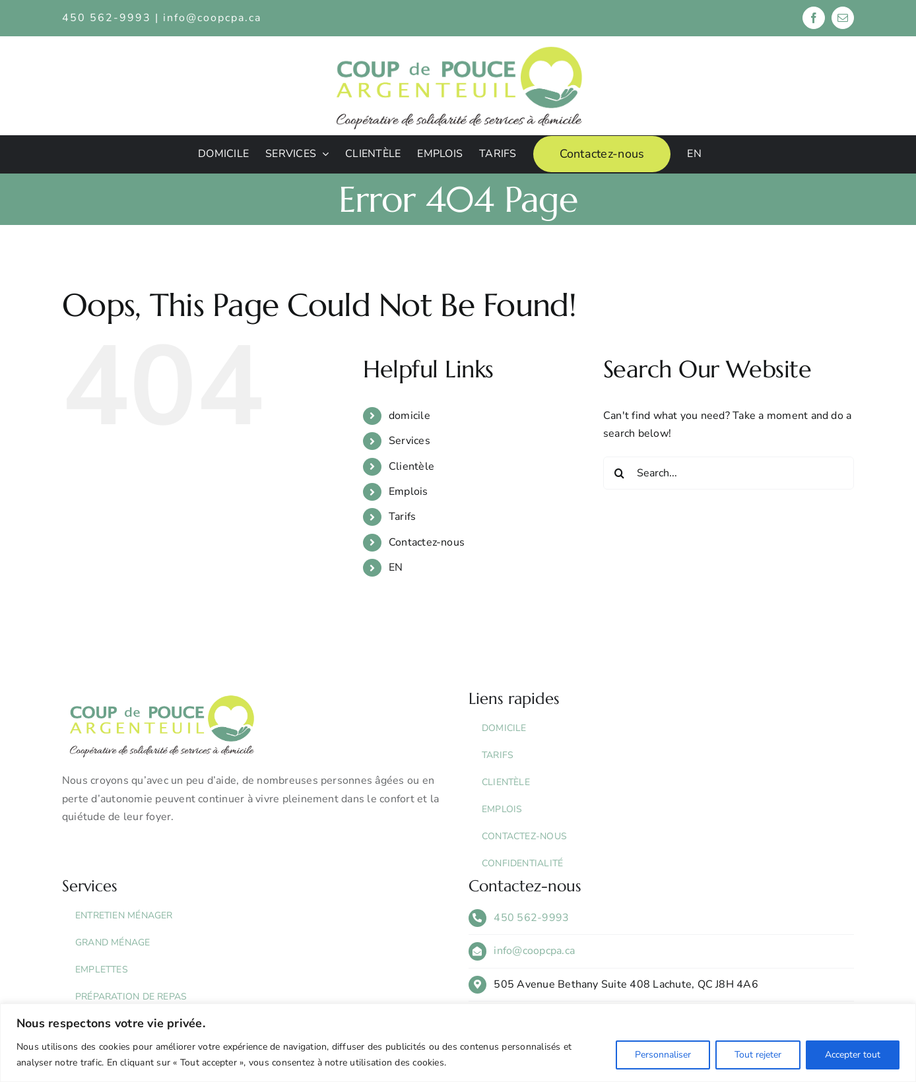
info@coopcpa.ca (212, 18)
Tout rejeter (758, 1054)
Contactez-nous (427, 542)
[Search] (619, 473)
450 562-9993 (531, 917)
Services (409, 440)
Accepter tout (852, 1054)
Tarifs (402, 516)
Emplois (408, 491)
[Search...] (728, 473)
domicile (409, 415)
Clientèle (411, 466)
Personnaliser (663, 1054)
